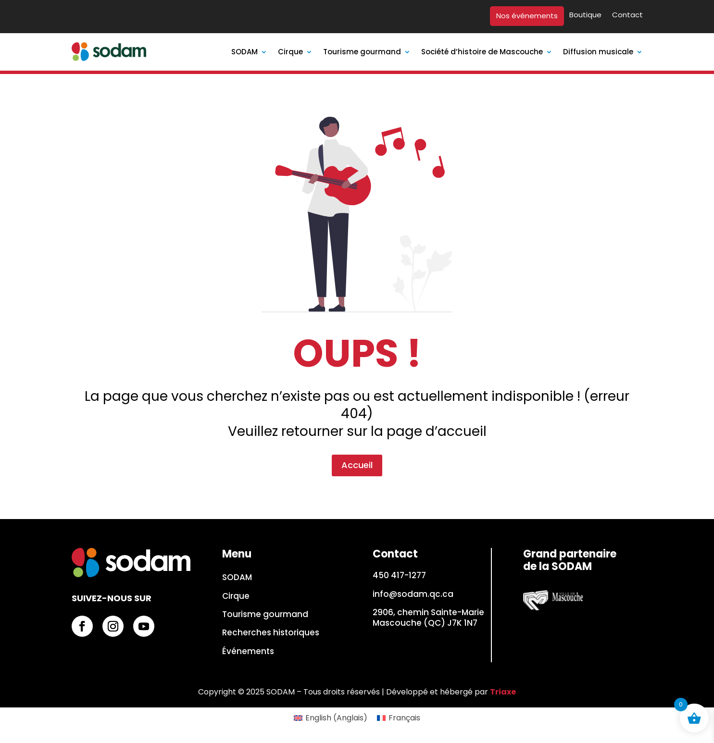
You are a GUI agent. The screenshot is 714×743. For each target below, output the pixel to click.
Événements (248, 651)
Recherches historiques (270, 633)
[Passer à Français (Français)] (398, 718)
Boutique (585, 15)
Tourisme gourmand (362, 52)
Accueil (357, 412)
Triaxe (503, 691)
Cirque (290, 52)
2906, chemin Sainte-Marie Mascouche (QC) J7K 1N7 (428, 618)
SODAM (244, 52)
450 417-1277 (399, 575)
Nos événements (527, 16)
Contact (627, 15)
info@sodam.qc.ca (413, 594)
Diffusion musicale (598, 52)
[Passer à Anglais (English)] (330, 718)
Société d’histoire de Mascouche (482, 52)
